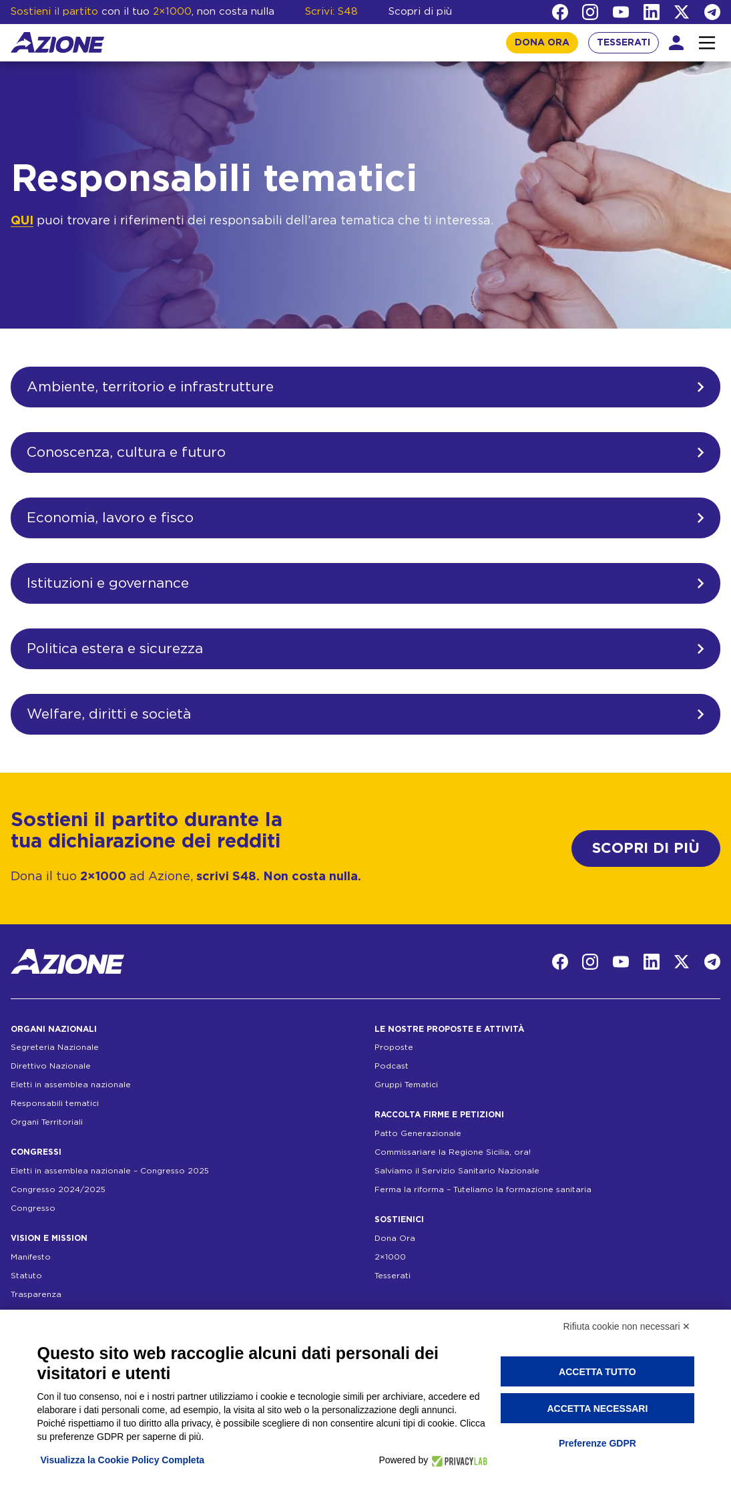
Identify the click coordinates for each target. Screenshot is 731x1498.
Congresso (33, 1208)
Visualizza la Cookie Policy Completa (123, 1460)
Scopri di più (420, 12)
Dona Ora (395, 1238)
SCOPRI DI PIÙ (646, 848)
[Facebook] (560, 12)
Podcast (392, 1066)
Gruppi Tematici (406, 1085)
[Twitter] (682, 12)
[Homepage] (57, 42)
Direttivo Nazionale (51, 1066)
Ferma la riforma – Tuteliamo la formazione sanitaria (483, 1189)
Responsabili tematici (55, 1103)
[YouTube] (621, 12)
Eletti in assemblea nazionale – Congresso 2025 (110, 1171)
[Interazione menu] (707, 42)
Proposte (394, 1047)
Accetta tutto (597, 1371)
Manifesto (31, 1257)
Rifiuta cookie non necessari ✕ (627, 1326)
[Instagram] (590, 12)
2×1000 (390, 1257)
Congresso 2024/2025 (58, 1189)
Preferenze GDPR (597, 1443)
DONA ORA (542, 42)
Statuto (26, 1276)
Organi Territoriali (47, 1122)
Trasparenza (36, 1294)
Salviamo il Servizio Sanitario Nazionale (457, 1171)
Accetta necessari (597, 1408)
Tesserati (393, 1276)
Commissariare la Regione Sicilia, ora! (453, 1152)
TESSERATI (623, 42)
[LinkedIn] (652, 12)
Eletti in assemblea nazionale (71, 1085)
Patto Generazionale (418, 1133)
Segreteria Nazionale (55, 1047)
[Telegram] (712, 12)
